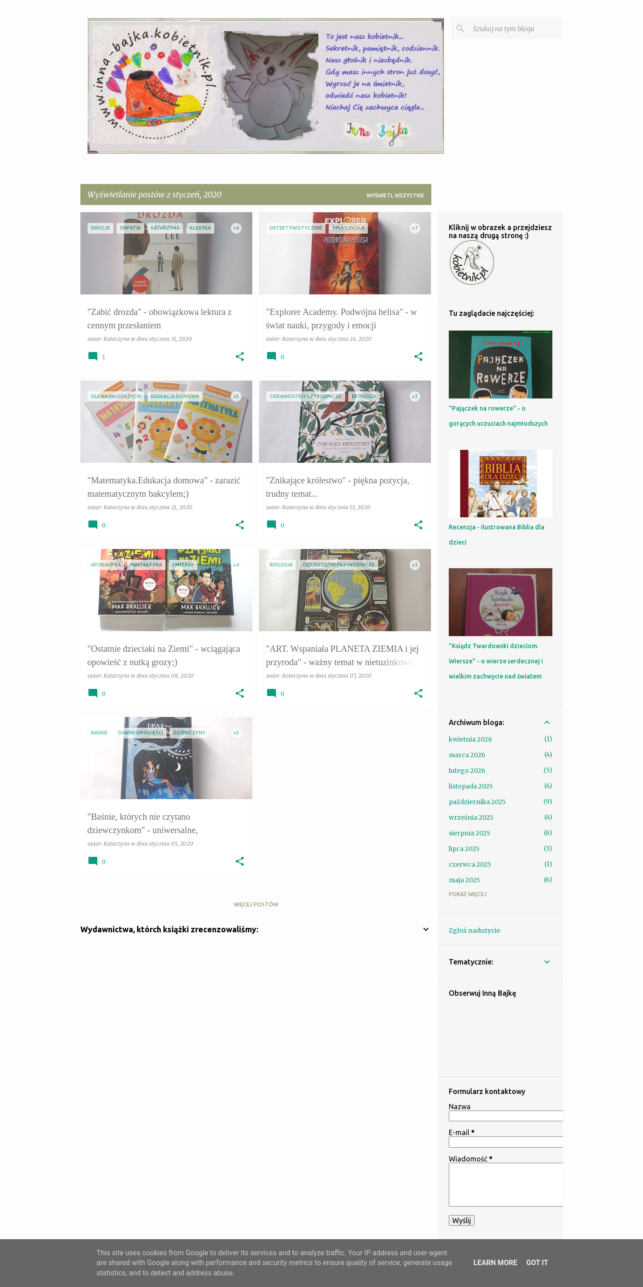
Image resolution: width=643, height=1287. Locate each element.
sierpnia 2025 (469, 833)
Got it (537, 1262)
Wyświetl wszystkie (395, 195)
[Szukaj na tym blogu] (516, 28)
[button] (239, 357)
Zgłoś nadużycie (474, 930)
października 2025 (477, 802)
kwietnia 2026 (470, 739)
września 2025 (471, 817)
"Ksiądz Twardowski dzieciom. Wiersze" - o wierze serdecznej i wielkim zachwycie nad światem (496, 661)
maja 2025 (464, 880)
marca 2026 (467, 755)
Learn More (495, 1262)
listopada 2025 (471, 786)
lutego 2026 (467, 771)
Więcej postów (256, 904)
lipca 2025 (464, 849)
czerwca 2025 (470, 864)
